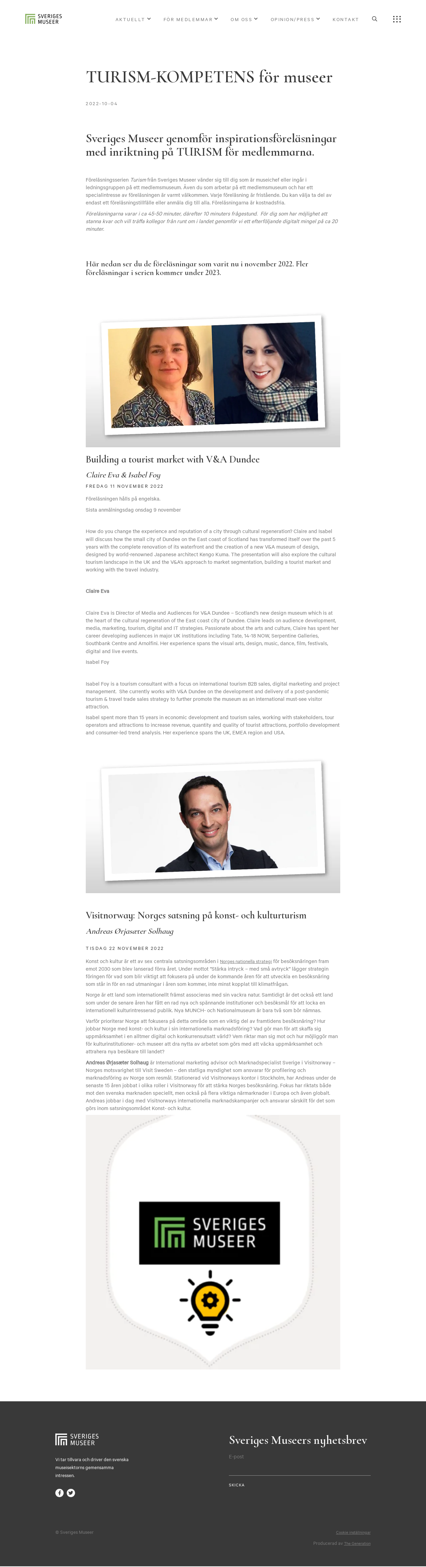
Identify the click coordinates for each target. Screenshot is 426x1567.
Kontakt (346, 20)
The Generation (355, 1543)
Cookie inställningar (351, 1532)
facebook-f (59, 1493)
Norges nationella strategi (249, 960)
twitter (71, 1493)
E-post (236, 1456)
